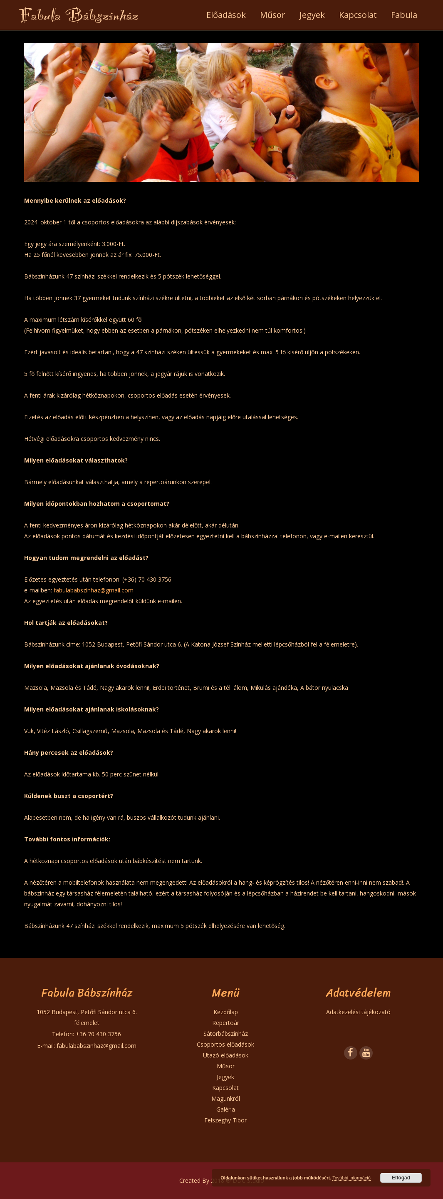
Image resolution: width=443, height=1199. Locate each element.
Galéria (225, 1109)
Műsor (226, 1066)
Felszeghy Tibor (225, 1120)
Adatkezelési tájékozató (358, 1012)
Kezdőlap (225, 1012)
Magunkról (225, 1098)
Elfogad (401, 1178)
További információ (351, 1177)
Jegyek (225, 1077)
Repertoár (225, 1023)
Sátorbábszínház (225, 1033)
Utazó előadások (225, 1055)
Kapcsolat (225, 1088)
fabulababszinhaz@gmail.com (94, 590)
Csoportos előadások (225, 1044)
